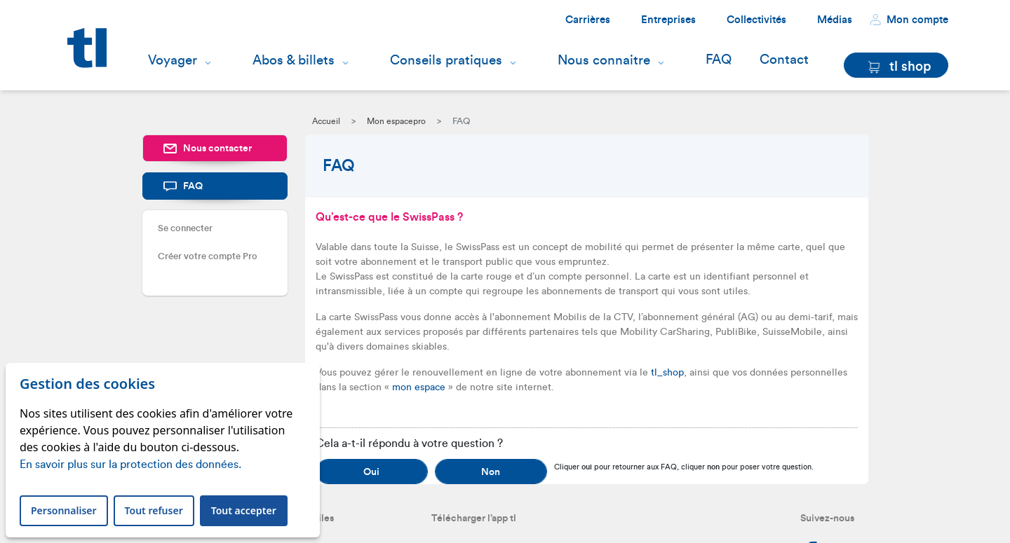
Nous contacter (207, 149)
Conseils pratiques (446, 60)
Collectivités (756, 20)
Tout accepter (243, 510)
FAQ (719, 60)
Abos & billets (293, 60)
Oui (371, 472)
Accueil (326, 121)
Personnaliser (64, 510)
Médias (834, 20)
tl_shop (667, 373)
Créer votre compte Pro (207, 256)
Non (490, 472)
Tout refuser (154, 510)
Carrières (587, 20)
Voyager (172, 60)
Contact (784, 60)
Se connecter (185, 228)
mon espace (418, 387)
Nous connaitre (604, 60)
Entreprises (668, 20)
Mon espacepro (396, 121)
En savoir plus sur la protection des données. (130, 464)
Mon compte (909, 19)
